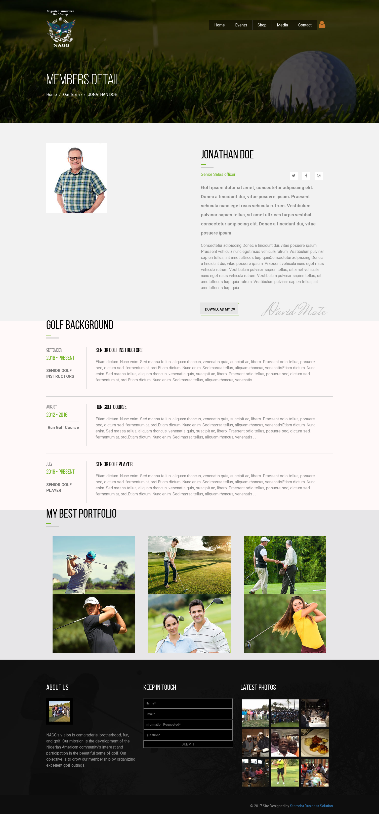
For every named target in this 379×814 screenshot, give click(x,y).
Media (282, 25)
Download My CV (220, 309)
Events (241, 25)
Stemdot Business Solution (311, 806)
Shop (262, 25)
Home (219, 25)
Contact (305, 25)
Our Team (71, 94)
